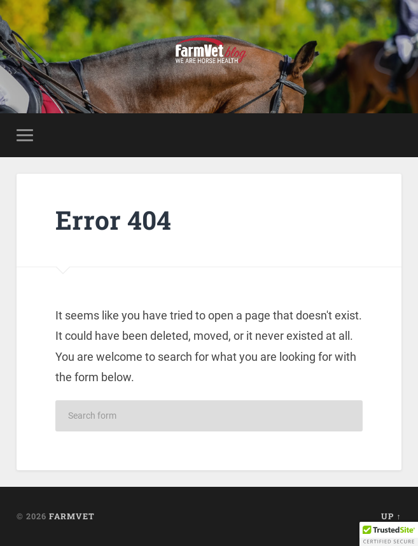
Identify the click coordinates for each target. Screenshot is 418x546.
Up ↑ (391, 516)
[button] (388, 534)
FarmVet (72, 516)
